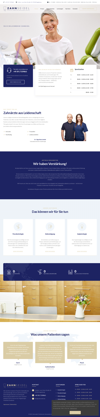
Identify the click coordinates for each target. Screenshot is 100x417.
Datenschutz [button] (73, 408)
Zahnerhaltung (61, 399)
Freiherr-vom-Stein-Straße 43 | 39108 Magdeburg (29, 2)
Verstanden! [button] (75, 412)
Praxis (42, 8)
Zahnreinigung (50, 234)
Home (36, 8)
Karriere (67, 8)
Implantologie (82, 234)
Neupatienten (50, 8)
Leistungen (60, 8)
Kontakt (75, 8)
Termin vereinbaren (88, 8)
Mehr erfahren (18, 251)
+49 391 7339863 (9, 2)
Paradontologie (62, 393)
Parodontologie (18, 234)
